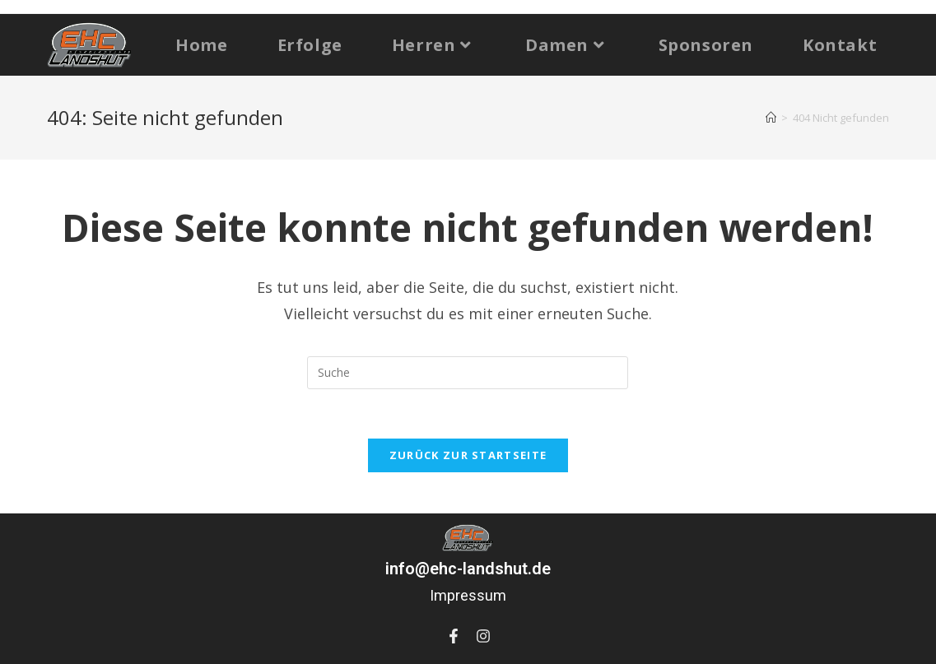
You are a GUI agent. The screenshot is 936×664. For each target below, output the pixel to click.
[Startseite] (771, 117)
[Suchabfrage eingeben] (467, 372)
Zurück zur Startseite (468, 455)
